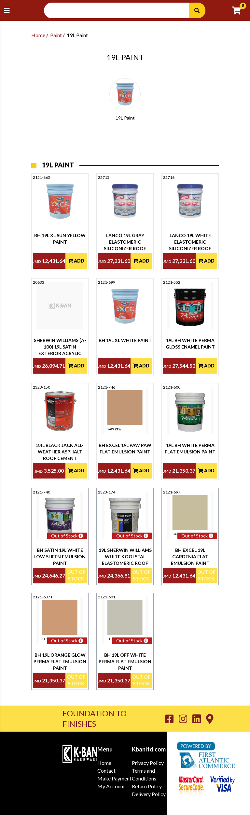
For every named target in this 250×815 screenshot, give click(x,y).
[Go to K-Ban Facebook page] (172, 718)
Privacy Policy (148, 763)
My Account (111, 786)
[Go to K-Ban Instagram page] (185, 718)
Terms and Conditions (144, 774)
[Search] (197, 10)
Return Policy (147, 786)
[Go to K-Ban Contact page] (210, 718)
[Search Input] (120, 10)
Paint (56, 35)
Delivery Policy (149, 794)
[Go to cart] (239, 10)
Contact (106, 770)
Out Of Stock (76, 575)
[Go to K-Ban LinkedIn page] (199, 718)
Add (76, 261)
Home (38, 35)
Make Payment (114, 778)
